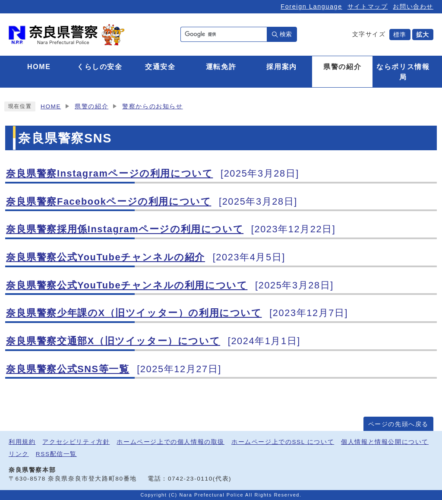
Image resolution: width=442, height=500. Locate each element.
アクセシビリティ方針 (76, 442)
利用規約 (22, 442)
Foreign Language (311, 6)
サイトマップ (367, 6)
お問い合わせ (413, 6)
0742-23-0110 (190, 478)
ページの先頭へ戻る (398, 424)
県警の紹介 (91, 106)
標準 (400, 34)
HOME (51, 106)
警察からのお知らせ (152, 106)
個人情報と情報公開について (385, 442)
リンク (19, 454)
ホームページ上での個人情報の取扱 (170, 442)
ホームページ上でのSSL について (282, 442)
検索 (286, 34)
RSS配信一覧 (56, 454)
